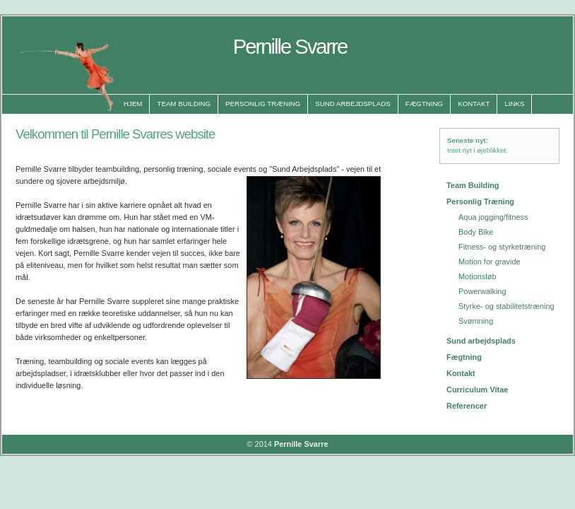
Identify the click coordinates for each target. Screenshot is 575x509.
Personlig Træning (262, 103)
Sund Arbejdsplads (352, 103)
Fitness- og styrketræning (501, 246)
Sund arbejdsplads (481, 341)
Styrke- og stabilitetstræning (506, 306)
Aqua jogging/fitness (493, 217)
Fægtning (424, 103)
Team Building (184, 103)
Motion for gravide (489, 261)
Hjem (133, 103)
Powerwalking (482, 291)
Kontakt (474, 103)
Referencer (466, 406)
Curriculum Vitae (477, 389)
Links (514, 103)
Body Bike (475, 232)
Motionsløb (477, 276)
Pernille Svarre (301, 444)
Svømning (475, 321)
